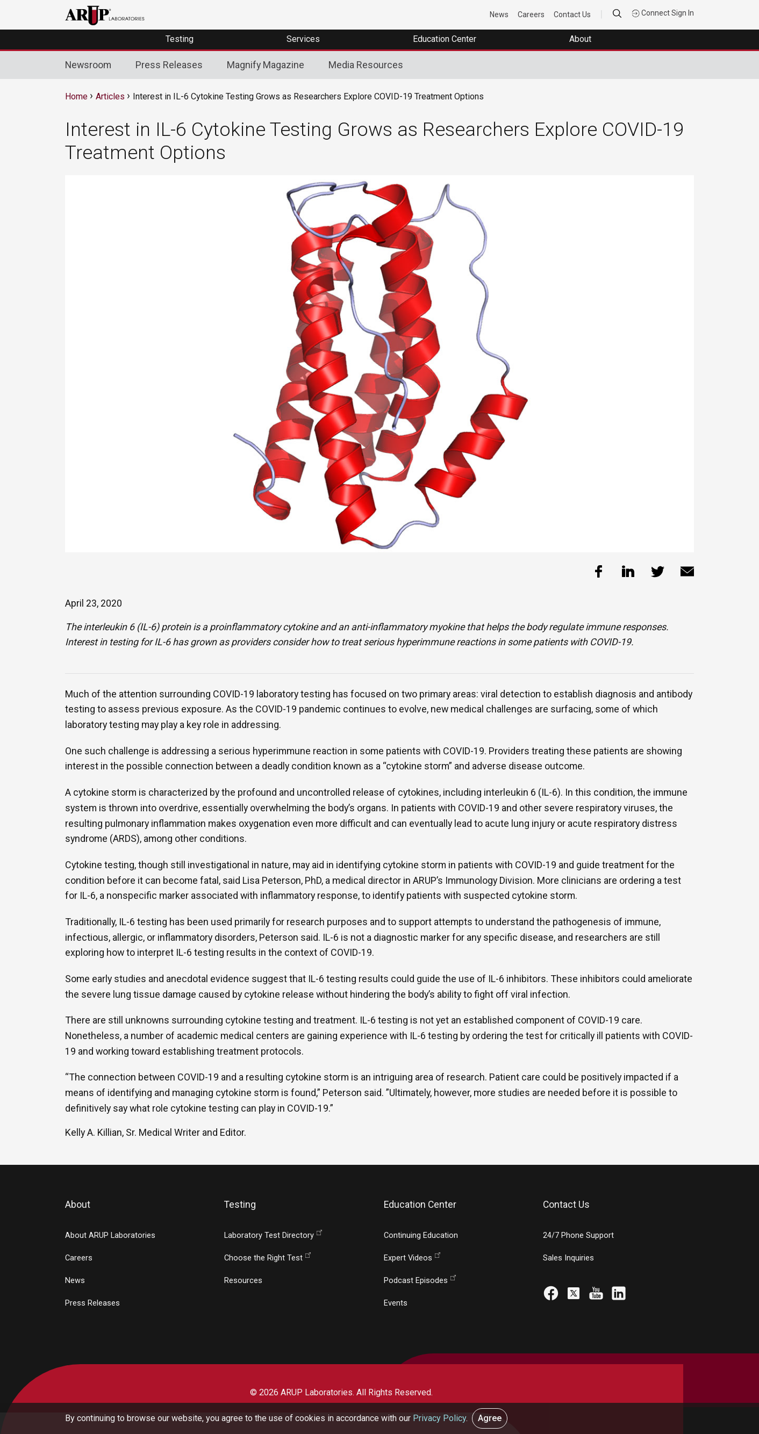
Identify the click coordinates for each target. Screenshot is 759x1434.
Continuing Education (421, 1235)
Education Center (445, 39)
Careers (531, 14)
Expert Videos (408, 1258)
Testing (181, 39)
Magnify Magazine (265, 64)
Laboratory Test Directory (269, 1235)
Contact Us (572, 14)
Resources (243, 1280)
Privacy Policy (439, 1418)
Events (395, 1303)
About (581, 39)
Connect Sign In (663, 13)
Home (76, 96)
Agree (490, 1418)
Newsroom (88, 64)
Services (304, 39)
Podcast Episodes (416, 1280)
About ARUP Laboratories (110, 1235)
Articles (110, 96)
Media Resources (365, 64)
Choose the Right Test (263, 1258)
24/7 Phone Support (578, 1235)
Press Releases (169, 64)
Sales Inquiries (568, 1258)
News (499, 14)
